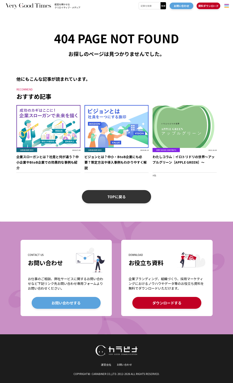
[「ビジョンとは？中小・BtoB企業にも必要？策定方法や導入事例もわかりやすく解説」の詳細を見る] (116, 139)
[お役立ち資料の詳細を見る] (166, 278)
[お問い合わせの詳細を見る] (66, 278)
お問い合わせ (124, 364)
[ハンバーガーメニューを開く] (226, 5)
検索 (163, 5)
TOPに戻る (116, 196)
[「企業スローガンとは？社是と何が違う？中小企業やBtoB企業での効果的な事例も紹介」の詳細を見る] (48, 139)
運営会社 (106, 364)
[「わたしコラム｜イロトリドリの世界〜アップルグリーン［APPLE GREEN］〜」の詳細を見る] (185, 141)
